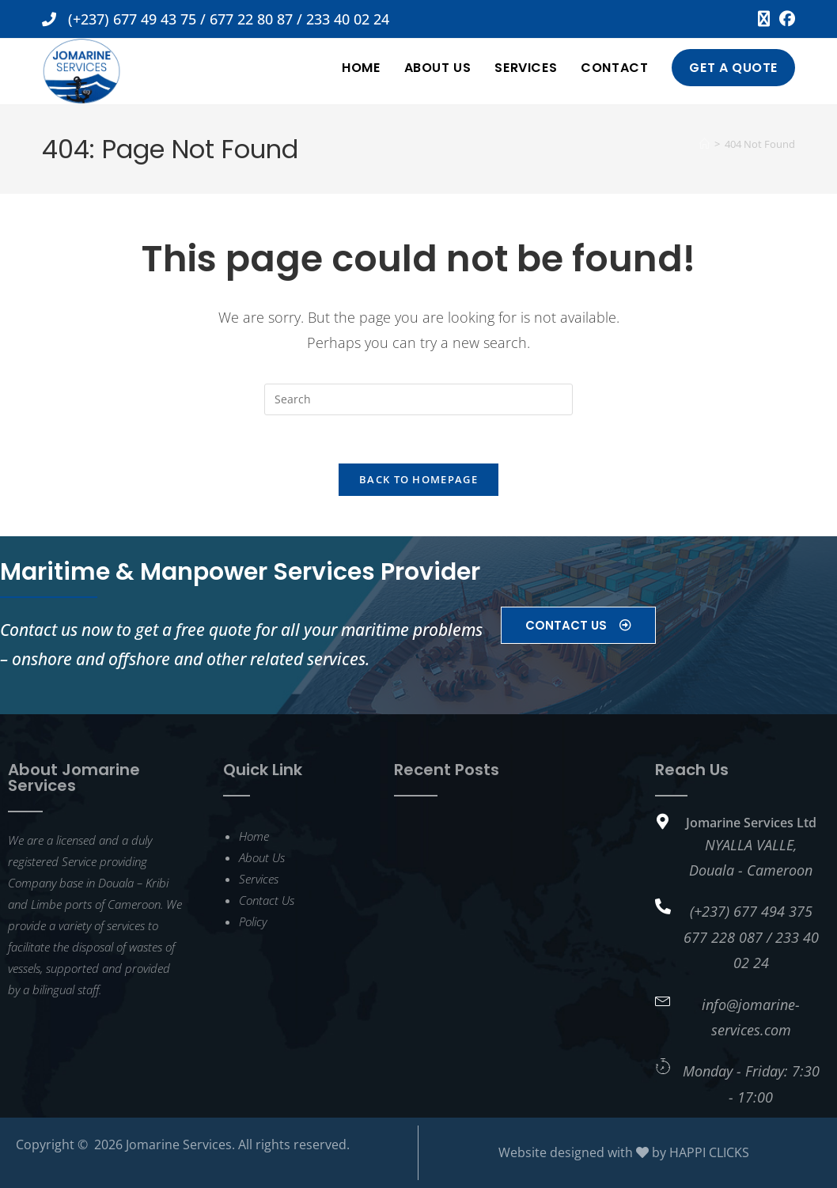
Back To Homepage (418, 479)
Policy (253, 921)
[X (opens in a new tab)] (764, 19)
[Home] (704, 144)
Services (258, 879)
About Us (262, 857)
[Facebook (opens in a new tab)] (785, 19)
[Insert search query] (418, 399)
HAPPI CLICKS (709, 1152)
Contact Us (266, 900)
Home (254, 836)
